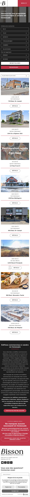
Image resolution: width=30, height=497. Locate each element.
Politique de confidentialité (7, 494)
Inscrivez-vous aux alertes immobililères (15, 439)
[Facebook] (5, 462)
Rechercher (13, 67)
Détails (15, 108)
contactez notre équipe (15, 410)
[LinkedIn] (11, 462)
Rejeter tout (8, 487)
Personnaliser (21, 487)
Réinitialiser (15, 63)
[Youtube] (2, 462)
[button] (15, 33)
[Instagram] (8, 462)
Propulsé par (23, 494)
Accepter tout (15, 491)
